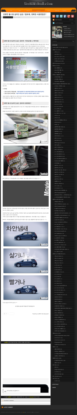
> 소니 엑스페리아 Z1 (59, 154)
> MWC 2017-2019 (59, 58)
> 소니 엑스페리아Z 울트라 (60, 158)
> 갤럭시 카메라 (58, 301)
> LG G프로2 (57, 108)
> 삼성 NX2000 (58, 299)
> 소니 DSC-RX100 (59, 287)
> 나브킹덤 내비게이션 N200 (61, 353)
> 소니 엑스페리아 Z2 (59, 156)
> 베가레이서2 (58, 140)
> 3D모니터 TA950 (59, 219)
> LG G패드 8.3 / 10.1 (59, 113)
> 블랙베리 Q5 (58, 133)
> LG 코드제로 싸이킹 (59, 326)
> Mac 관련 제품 (58, 70)
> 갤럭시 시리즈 (58, 92)
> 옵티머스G (57, 176)
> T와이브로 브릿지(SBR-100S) (61, 249)
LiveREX (3, 412)
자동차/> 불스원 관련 (8, 17)
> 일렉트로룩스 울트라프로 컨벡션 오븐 (63, 308)
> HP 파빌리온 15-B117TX (60, 228)
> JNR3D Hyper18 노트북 (60, 235)
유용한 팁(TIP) (57, 358)
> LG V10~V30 (58, 106)
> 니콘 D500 (58, 265)
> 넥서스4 (57, 115)
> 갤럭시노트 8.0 (58, 97)
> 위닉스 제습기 (58, 310)
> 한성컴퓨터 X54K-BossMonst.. (62, 215)
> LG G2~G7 (58, 104)
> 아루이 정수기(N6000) (60, 330)
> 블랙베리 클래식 (58, 129)
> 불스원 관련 (58, 349)
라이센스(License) (67, 30)
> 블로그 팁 (57, 362)
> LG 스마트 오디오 (59, 321)
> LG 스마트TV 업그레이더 (60, 324)
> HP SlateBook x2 (59, 233)
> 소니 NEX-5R (58, 283)
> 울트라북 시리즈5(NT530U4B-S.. (62, 213)
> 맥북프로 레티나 (58, 201)
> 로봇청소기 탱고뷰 (59, 315)
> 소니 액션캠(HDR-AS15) (60, 294)
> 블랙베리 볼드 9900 (59, 126)
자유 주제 (56, 378)
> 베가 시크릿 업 (58, 149)
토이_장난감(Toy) (57, 376)
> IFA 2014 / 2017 (59, 56)
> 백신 (56, 367)
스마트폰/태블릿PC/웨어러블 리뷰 (61, 83)
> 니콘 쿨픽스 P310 (59, 272)
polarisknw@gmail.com (69, 34)
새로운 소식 (57, 49)
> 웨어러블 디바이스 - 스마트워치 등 (62, 194)
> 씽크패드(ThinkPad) (59, 210)
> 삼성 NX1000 (58, 296)
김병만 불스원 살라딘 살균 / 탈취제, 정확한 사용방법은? (24, 14)
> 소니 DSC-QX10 (58, 292)
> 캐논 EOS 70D (58, 260)
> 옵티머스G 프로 (58, 179)
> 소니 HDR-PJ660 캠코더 (60, 285)
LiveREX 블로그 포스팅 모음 (60, 47)
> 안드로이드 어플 (59, 81)
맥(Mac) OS (56, 65)
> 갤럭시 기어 (57, 95)
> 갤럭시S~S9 (58, 88)
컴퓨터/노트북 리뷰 (58, 199)
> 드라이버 (57, 371)
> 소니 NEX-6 (57, 281)
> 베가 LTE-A (57, 138)
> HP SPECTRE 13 (59, 224)
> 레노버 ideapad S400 (60, 206)
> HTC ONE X (58, 185)
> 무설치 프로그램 (59, 369)
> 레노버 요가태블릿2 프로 (60, 120)
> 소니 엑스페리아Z (59, 151)
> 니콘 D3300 (58, 269)
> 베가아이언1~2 (59, 135)
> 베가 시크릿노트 (58, 147)
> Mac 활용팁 (58, 67)
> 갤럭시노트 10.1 (58, 99)
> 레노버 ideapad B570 (60, 192)
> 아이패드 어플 (58, 79)
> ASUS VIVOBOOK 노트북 (60, 222)
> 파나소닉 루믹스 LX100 (60, 303)
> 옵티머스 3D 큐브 (59, 174)
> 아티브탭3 (57, 163)
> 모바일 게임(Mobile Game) (61, 335)
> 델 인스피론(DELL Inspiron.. (61, 203)
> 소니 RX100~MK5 (59, 290)
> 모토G (56, 124)
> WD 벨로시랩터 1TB (59, 247)
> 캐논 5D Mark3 (58, 256)
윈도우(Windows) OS (59, 63)
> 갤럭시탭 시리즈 (59, 101)
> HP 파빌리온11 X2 (59, 226)
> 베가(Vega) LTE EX (59, 142)
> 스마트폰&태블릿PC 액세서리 (62, 197)
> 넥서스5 (57, 117)
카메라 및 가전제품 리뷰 (59, 253)
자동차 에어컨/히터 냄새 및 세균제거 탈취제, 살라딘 (27, 93)
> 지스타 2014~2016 (59, 340)
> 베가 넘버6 (57, 145)
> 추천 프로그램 (58, 374)
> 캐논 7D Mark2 (58, 258)
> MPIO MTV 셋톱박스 (59, 328)
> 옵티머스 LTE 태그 (59, 172)
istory (18, 412)
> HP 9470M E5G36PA (60, 231)
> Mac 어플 (57, 72)
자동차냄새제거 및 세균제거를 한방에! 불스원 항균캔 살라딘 (30, 91)
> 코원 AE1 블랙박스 (59, 351)
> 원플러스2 (57, 181)
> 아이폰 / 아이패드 (59, 86)
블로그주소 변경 (67, 32)
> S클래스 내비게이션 (59, 355)
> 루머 (57, 52)
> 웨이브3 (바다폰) (59, 183)
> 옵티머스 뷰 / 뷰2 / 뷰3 (60, 169)
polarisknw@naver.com (69, 36)
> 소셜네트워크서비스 (59, 360)
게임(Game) (57, 333)
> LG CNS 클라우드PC (59, 242)
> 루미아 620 (57, 122)
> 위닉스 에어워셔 (58, 312)
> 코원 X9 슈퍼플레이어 (60, 319)
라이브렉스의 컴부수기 (13, 390)
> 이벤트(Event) (59, 61)
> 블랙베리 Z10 (58, 131)
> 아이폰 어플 (58, 76)
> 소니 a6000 (58, 278)
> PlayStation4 (58, 342)
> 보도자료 (57, 54)
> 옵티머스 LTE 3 (58, 167)
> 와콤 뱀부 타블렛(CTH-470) (61, 217)
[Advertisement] (26, 361)
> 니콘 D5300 (58, 267)
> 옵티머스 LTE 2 (58, 165)
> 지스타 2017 (58, 337)
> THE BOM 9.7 (58, 188)
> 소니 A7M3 (57, 274)
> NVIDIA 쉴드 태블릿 (59, 160)
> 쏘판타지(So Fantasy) (60, 344)
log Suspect (35, 412)
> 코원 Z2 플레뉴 (58, 317)
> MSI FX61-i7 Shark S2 (60, 244)
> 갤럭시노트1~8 (59, 90)
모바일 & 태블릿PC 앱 (59, 74)
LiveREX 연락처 (67, 28)
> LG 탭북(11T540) (59, 240)
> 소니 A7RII (57, 276)
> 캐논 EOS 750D (58, 262)
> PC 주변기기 (58, 251)
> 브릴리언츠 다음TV (59, 306)
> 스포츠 (57, 380)
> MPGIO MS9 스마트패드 (60, 190)
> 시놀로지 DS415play (59, 208)
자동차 (55, 346)
